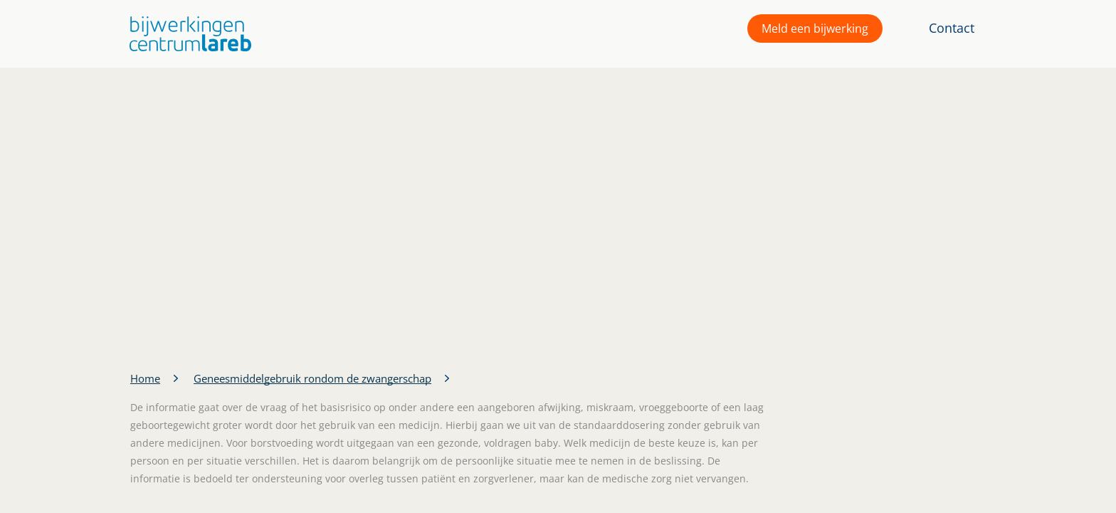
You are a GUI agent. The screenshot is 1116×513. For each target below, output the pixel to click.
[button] (186, 33)
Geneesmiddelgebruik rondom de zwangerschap (312, 378)
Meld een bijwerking (815, 28)
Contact (951, 27)
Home (145, 378)
